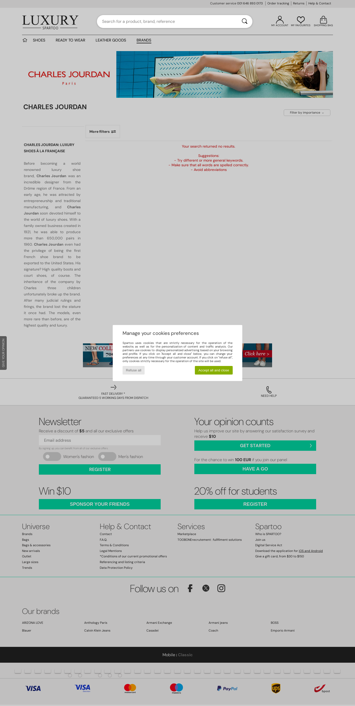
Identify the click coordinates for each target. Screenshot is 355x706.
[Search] (244, 21)
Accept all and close (213, 370)
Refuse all (133, 370)
